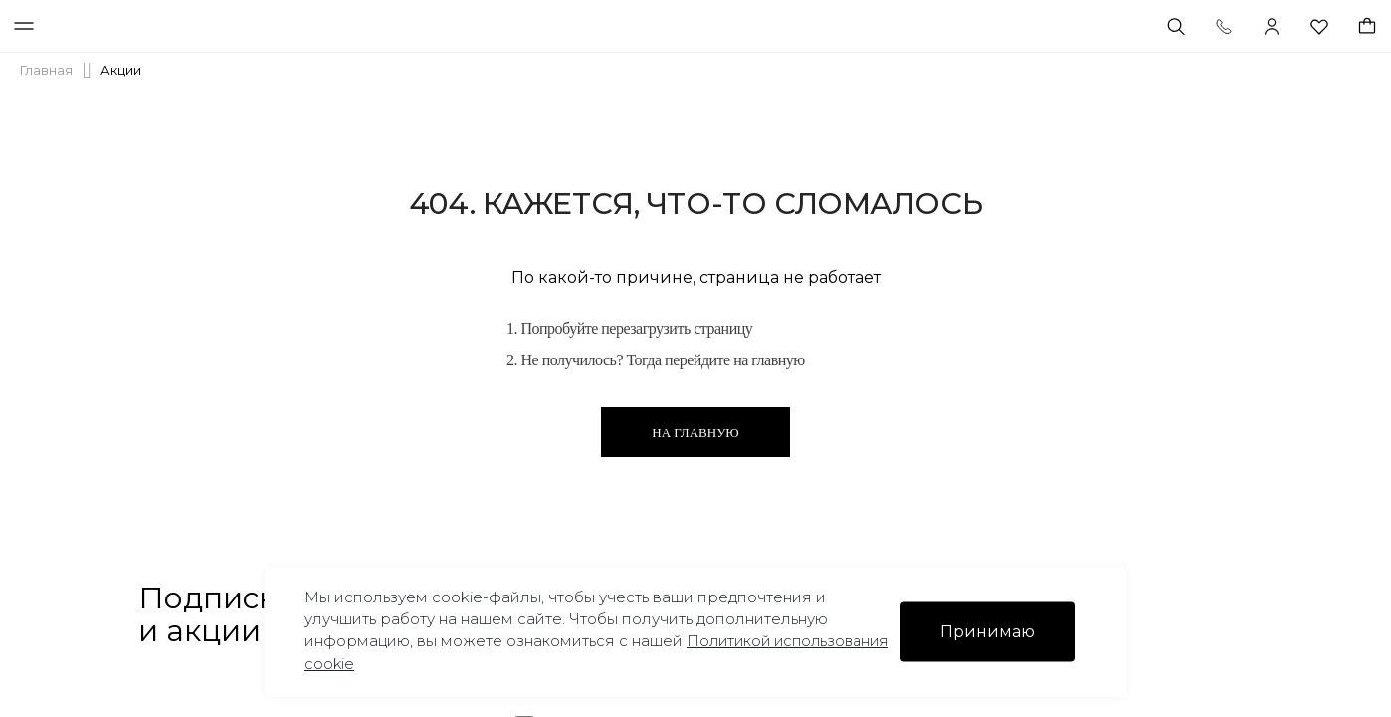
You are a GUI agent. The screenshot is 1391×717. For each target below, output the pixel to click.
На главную (695, 432)
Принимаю (987, 631)
